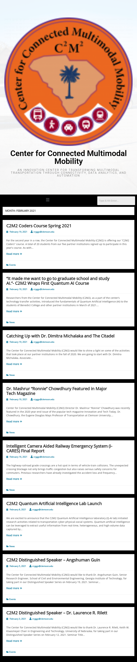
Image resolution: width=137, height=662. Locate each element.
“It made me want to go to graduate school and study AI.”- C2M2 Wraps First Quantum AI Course (57, 280)
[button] (48, 199)
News (12, 322)
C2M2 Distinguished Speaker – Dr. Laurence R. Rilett (56, 613)
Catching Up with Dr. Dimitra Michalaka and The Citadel (60, 336)
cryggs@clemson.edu (43, 231)
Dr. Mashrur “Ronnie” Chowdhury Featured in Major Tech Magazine (56, 391)
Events (12, 264)
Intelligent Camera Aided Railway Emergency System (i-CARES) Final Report (59, 448)
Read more (16, 254)
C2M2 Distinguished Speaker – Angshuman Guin (53, 560)
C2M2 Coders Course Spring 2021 (39, 226)
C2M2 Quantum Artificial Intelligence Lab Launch (54, 503)
